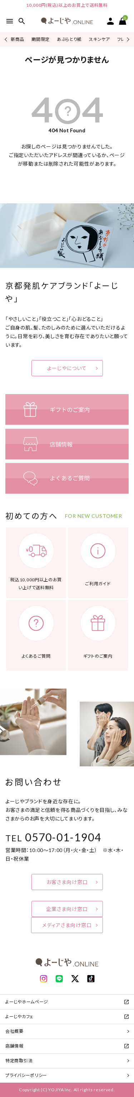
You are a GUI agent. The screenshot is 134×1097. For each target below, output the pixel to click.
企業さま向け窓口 (67, 909)
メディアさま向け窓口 (67, 925)
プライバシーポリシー (26, 1075)
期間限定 (40, 39)
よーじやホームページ (26, 1001)
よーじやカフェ (19, 1016)
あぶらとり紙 (69, 39)
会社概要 (14, 1031)
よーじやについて (67, 368)
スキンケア (99, 39)
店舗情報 (14, 1046)
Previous (7, 39)
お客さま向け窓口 (67, 882)
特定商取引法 (19, 1060)
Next (127, 39)
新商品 (17, 39)
